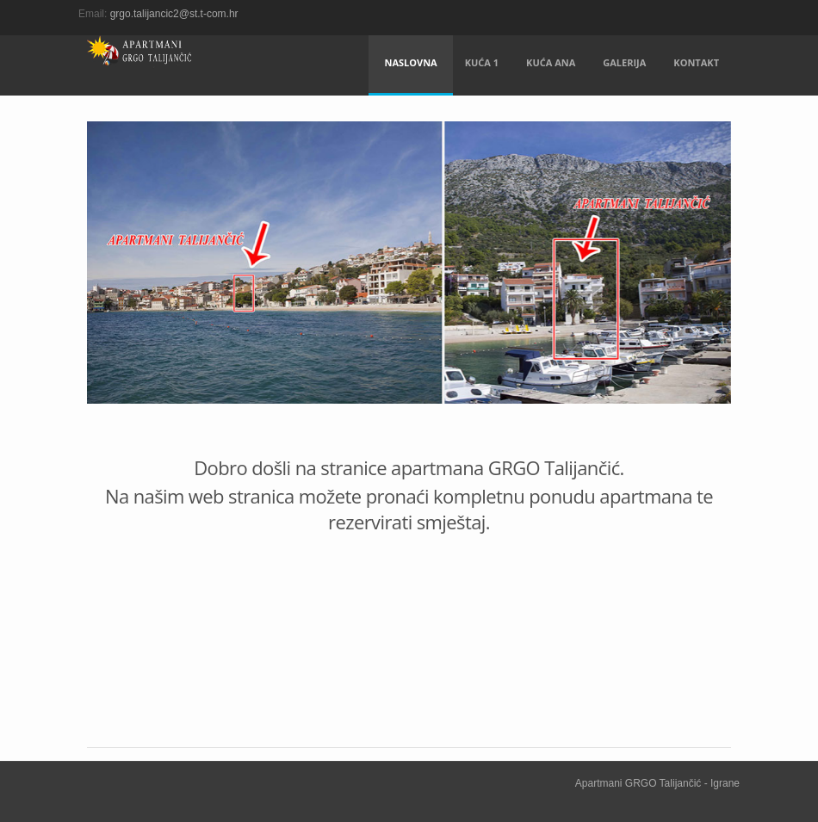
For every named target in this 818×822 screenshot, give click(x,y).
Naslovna (410, 62)
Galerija (624, 62)
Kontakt (696, 62)
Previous (108, 278)
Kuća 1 (482, 62)
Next (709, 278)
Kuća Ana (550, 62)
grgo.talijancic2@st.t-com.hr (174, 14)
